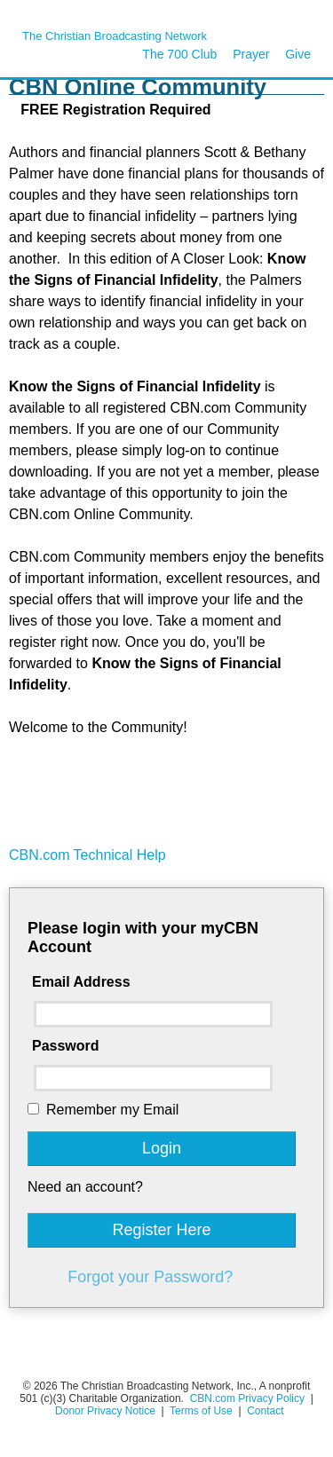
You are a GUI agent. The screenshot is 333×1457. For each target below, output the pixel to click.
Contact (265, 1411)
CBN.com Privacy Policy (247, 1398)
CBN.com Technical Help (87, 854)
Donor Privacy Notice (105, 1411)
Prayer (251, 54)
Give (298, 54)
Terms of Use (202, 1411)
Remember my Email (112, 1109)
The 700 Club (179, 54)
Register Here (161, 1230)
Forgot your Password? (150, 1277)
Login (161, 1148)
